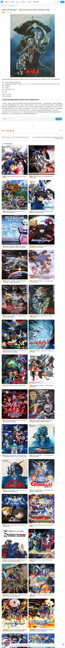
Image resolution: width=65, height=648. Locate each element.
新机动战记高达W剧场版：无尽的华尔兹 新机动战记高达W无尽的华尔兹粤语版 (32, 282)
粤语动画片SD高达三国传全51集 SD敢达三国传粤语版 (32, 600)
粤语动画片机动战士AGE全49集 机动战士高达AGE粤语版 (32, 459)
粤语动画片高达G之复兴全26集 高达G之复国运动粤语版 (53, 423)
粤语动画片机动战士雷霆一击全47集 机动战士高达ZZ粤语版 (32, 318)
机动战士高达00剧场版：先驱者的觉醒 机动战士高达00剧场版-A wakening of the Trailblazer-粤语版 (32, 353)
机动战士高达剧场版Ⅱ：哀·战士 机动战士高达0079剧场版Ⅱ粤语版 (15, 137)
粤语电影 (18, 2)
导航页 (29, 2)
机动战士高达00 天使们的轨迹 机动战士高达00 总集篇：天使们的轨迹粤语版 (12, 212)
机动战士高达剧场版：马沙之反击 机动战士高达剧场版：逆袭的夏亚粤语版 (32, 388)
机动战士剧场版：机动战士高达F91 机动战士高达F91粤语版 (11, 282)
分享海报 (60, 130)
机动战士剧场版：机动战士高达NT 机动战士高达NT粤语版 (53, 282)
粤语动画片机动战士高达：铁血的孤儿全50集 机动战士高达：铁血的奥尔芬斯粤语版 (12, 459)
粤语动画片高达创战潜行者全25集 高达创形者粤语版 (11, 529)
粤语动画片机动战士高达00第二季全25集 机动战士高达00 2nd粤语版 (53, 564)
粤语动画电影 (9, 12)
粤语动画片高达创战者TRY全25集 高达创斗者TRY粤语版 (53, 494)
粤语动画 (12, 2)
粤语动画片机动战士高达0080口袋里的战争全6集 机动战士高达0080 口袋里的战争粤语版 (11, 353)
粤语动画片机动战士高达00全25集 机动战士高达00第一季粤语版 (11, 600)
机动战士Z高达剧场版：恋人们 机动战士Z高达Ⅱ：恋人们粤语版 (32, 247)
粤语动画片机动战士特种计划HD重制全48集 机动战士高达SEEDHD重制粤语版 (11, 494)
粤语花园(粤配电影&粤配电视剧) (23, 645)
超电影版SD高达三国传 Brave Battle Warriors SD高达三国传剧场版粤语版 (53, 177)
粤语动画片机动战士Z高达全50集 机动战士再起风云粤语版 (32, 177)
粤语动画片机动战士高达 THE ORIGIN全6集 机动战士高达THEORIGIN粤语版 (53, 318)
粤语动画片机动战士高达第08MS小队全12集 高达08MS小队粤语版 (11, 564)
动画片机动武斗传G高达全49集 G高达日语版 (11, 318)
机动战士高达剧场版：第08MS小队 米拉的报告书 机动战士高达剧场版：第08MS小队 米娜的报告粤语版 (32, 212)
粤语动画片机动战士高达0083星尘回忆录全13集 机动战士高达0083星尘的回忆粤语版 (32, 423)
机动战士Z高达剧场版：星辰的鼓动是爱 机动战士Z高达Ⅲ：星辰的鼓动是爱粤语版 (11, 247)
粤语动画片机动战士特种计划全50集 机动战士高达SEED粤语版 (53, 600)
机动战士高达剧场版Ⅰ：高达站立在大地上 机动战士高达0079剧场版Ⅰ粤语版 (11, 388)
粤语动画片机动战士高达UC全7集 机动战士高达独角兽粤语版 (53, 388)
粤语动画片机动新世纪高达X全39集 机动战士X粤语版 (11, 177)
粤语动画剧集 (5, 146)
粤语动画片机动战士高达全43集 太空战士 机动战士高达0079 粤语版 (11, 635)
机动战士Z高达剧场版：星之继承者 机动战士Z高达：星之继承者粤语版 (53, 247)
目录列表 (23, 2)
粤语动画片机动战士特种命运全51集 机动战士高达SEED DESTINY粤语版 (53, 212)
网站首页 (7, 2)
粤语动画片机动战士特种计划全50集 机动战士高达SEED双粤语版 (32, 494)
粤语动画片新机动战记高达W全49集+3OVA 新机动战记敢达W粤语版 (32, 564)
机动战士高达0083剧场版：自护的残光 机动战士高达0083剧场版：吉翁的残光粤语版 (53, 529)
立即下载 (58, 118)
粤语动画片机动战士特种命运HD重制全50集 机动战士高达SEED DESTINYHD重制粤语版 (53, 459)
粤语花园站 (36, 2)
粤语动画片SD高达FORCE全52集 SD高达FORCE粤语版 (11, 423)
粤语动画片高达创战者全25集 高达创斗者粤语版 (32, 529)
